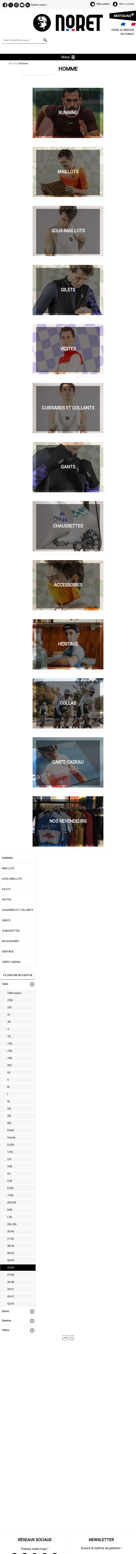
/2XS (10, 1000)
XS (8, 1072)
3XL (9, 1115)
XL (8, 1101)
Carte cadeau (11, 962)
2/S (9, 1159)
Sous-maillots (12, 878)
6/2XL (10, 1188)
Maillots (8, 868)
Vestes (6, 899)
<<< (65, 1338)
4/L (9, 1173)
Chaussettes (11, 930)
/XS (9, 1007)
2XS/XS (11, 1202)
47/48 (10, 1274)
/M (8, 1021)
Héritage (8, 951)
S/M (9, 1209)
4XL (9, 1123)
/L (8, 1029)
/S (8, 1014)
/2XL (10, 1043)
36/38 (10, 1282)
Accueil (13, 63)
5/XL (10, 1180)
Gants (6, 920)
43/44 (10, 1260)
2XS (9, 1065)
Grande (11, 1137)
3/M (9, 1166)
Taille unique (14, 993)
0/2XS (10, 1144)
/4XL (10, 1058)
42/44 (10, 1303)
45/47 (10, 1296)
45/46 (10, 1267)
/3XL (10, 1050)
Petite (10, 1130)
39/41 (10, 1289)
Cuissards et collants (17, 910)
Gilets (6, 889)
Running (7, 858)
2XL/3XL (12, 1224)
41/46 (10, 1238)
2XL (9, 1108)
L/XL (9, 1217)
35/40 (10, 1231)
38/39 (10, 1246)
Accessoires (10, 941)
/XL (9, 1036)
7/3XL (10, 1195)
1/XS (10, 1152)
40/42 (10, 1253)
